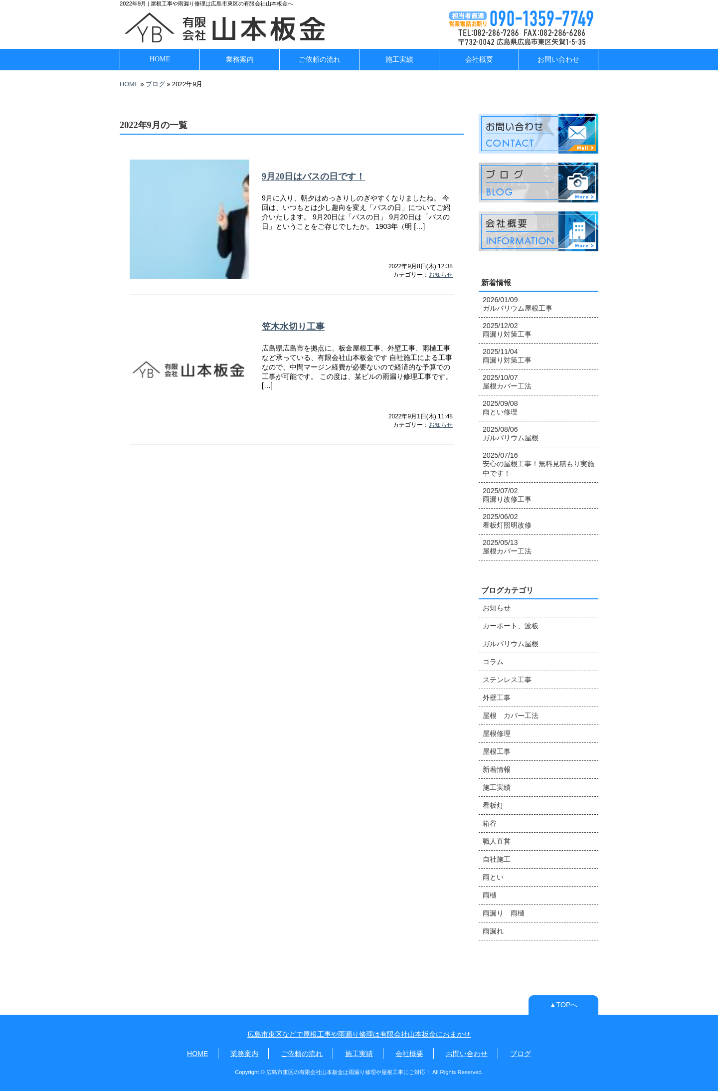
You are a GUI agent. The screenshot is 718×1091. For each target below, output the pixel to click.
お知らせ (441, 274)
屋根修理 (497, 733)
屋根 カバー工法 (510, 716)
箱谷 (490, 823)
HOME (160, 59)
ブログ (155, 84)
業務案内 (240, 59)
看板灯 (493, 805)
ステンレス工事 (507, 680)
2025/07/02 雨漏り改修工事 (507, 495)
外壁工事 (497, 698)
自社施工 (497, 859)
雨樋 (490, 895)
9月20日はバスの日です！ (313, 177)
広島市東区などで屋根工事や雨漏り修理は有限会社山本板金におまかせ (359, 1034)
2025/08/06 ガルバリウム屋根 (510, 433)
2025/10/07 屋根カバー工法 (507, 381)
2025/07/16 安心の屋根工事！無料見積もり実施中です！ (538, 464)
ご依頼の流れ (320, 59)
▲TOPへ (563, 1005)
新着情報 (497, 769)
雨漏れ (493, 931)
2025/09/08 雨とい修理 (500, 407)
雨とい (493, 877)
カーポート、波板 (510, 626)
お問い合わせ (558, 59)
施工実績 (399, 59)
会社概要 (479, 59)
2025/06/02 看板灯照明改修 (507, 521)
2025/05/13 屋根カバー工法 (507, 547)
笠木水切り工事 (293, 327)
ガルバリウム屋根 (510, 644)
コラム (493, 662)
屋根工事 (497, 751)
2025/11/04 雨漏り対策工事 (507, 356)
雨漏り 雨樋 (504, 913)
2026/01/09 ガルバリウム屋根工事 (517, 304)
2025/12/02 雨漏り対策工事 (507, 330)
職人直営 (497, 841)
